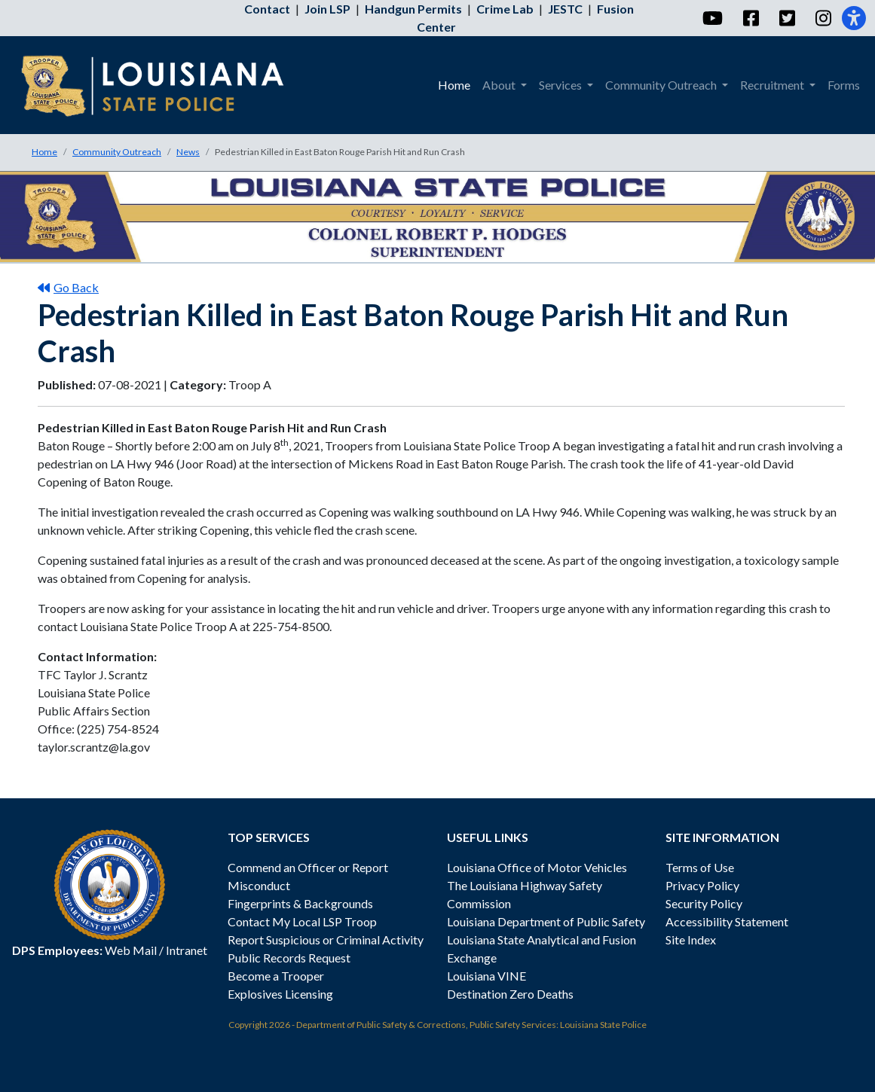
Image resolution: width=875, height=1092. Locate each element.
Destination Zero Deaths (510, 994)
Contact (267, 9)
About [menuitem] (500, 85)
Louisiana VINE (486, 975)
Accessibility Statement (726, 921)
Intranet (186, 950)
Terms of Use (699, 867)
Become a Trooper (276, 975)
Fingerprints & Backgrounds (300, 903)
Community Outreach (116, 151)
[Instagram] (823, 18)
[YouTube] (712, 18)
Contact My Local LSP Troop (302, 921)
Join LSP (327, 9)
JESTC (565, 9)
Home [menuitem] (454, 85)
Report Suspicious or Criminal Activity (326, 939)
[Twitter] (786, 18)
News (188, 151)
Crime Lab (505, 9)
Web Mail (131, 950)
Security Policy (703, 903)
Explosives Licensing (280, 994)
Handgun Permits (413, 9)
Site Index (690, 939)
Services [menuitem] (561, 85)
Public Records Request (289, 957)
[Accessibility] (854, 18)
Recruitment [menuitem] (773, 85)
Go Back (68, 287)
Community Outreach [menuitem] (662, 85)
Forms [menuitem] (844, 85)
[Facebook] (750, 18)
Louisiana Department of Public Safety (546, 921)
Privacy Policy (702, 885)
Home (44, 151)
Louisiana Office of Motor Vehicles (537, 867)
